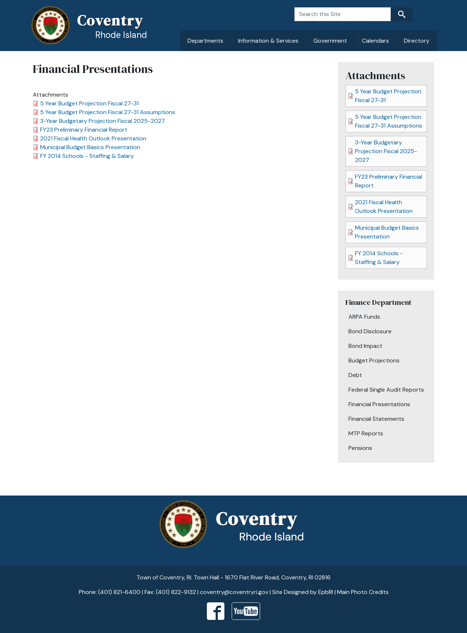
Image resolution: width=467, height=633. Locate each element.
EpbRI (325, 592)
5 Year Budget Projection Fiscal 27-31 (89, 103)
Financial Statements (376, 419)
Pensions (360, 448)
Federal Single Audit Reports (386, 389)
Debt (355, 375)
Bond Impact (365, 346)
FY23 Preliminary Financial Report (83, 129)
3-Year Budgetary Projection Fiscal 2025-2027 (102, 121)
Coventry (110, 20)
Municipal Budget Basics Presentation (90, 147)
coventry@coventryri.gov (234, 592)
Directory (416, 40)
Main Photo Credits (363, 592)
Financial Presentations (379, 404)
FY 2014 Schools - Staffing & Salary (87, 156)
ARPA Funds (364, 317)
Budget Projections (374, 360)
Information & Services (268, 40)
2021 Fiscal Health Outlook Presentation (93, 138)
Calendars (375, 40)
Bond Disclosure (369, 331)
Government (330, 40)
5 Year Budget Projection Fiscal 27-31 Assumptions (107, 112)
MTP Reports (365, 433)
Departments (205, 40)
